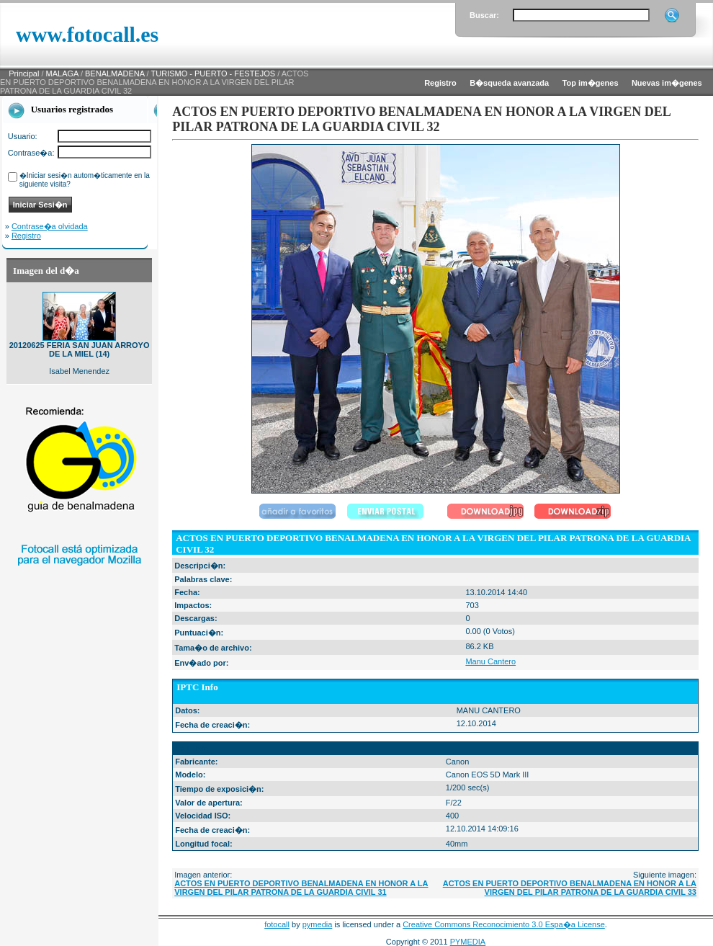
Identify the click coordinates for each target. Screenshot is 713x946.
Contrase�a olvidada (50, 226)
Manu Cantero (490, 661)
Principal (24, 73)
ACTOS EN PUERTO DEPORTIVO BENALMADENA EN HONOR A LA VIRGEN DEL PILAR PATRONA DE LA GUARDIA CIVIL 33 (569, 887)
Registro (26, 235)
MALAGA (62, 73)
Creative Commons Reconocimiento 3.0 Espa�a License (504, 924)
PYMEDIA (468, 941)
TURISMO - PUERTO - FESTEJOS (213, 73)
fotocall (277, 924)
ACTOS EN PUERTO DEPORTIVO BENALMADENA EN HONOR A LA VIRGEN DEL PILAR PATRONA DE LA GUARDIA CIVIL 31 (301, 887)
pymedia (317, 924)
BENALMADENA (115, 73)
